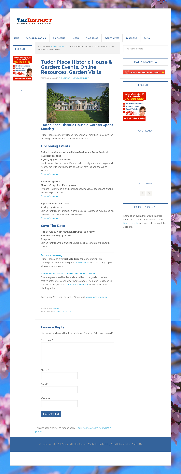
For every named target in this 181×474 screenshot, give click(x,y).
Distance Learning (51, 255)
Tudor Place (67, 311)
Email (44, 384)
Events (56, 309)
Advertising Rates (108, 444)
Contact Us (137, 444)
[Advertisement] (113, 20)
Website (45, 398)
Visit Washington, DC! (34, 20)
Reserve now (82, 262)
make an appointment (77, 284)
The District (93, 444)
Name (45, 370)
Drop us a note (130, 223)
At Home (57, 311)
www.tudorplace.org (96, 297)
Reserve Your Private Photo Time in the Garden (68, 273)
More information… (50, 174)
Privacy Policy (123, 444)
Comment (47, 340)
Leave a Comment (81, 78)
